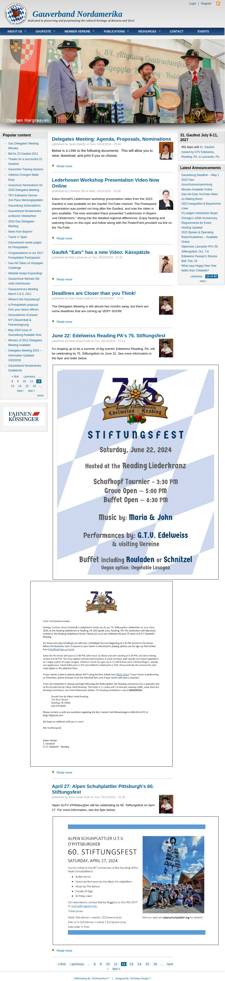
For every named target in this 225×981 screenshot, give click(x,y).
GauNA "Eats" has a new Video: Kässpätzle (101, 252)
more (40, 395)
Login (192, 3)
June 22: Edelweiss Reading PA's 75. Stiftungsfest (108, 335)
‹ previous (29, 376)
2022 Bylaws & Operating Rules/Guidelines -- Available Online (200, 237)
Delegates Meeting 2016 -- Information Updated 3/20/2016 (25, 355)
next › (20, 390)
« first (15, 376)
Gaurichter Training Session (25, 169)
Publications (113, 31)
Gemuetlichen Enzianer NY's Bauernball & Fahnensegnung (23, 319)
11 (31, 381)
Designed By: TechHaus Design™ (133, 978)
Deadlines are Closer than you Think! (94, 293)
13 (12, 386)
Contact (177, 31)
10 (24, 381)
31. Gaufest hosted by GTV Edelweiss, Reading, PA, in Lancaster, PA (200, 151)
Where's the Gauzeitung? (24, 299)
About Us (13, 31)
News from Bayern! (20, 231)
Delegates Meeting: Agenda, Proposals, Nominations (111, 139)
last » (31, 390)
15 (27, 386)
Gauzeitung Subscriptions (24, 205)
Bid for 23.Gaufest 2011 (23, 153)
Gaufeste (42, 31)
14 (19, 386)
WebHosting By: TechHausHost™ (91, 978)
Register (206, 3)
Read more (64, 166)
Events (203, 31)
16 (34, 386)
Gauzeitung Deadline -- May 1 (200, 175)
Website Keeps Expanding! (25, 273)
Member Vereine (76, 31)
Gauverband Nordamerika (77, 14)
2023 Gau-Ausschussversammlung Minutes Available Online (197, 184)
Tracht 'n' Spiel (17, 237)
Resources (145, 31)
